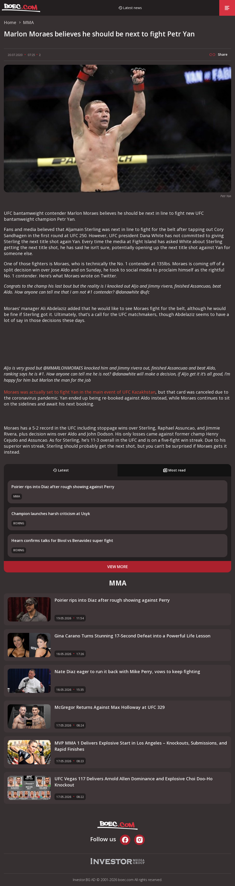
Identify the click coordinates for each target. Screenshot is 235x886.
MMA (16, 496)
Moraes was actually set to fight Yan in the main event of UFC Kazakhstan (79, 392)
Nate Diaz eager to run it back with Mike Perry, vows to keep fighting (127, 671)
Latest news (132, 7)
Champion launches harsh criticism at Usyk (50, 513)
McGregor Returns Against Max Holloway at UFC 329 (109, 707)
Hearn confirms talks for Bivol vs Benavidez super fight (62, 540)
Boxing (18, 523)
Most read (174, 470)
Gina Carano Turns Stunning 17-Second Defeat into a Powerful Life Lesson (132, 636)
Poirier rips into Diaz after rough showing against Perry (62, 486)
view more (117, 566)
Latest (61, 470)
